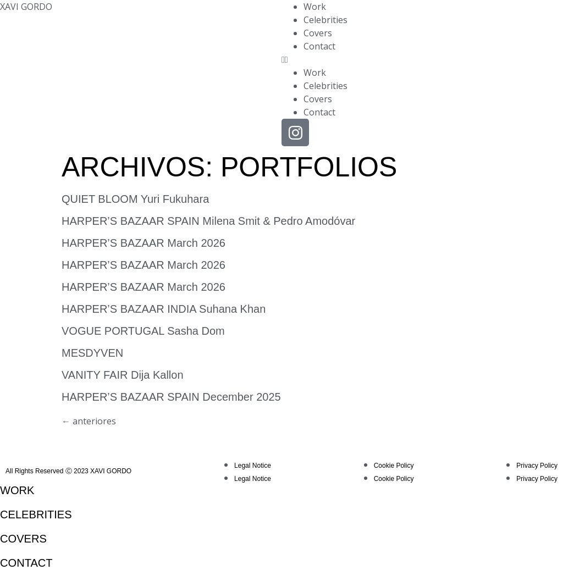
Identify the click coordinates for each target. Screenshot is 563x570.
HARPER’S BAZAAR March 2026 (143, 243)
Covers (317, 33)
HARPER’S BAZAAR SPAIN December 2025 (171, 397)
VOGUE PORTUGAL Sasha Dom (143, 331)
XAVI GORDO (26, 7)
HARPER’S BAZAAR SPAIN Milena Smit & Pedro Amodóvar (208, 221)
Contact (319, 46)
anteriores (89, 421)
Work (314, 7)
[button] (422, 59)
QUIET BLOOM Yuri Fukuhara (135, 199)
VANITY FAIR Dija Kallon (123, 375)
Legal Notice (252, 465)
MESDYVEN (92, 353)
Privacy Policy (537, 465)
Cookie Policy (394, 465)
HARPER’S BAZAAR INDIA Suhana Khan (164, 309)
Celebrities (325, 20)
